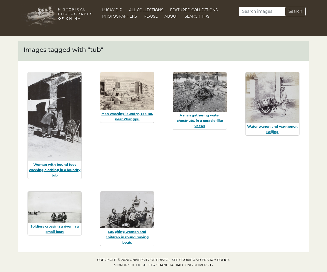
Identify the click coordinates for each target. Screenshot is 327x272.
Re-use (151, 16)
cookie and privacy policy (204, 260)
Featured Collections (194, 10)
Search (295, 11)
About (171, 16)
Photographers (119, 16)
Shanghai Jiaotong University (184, 265)
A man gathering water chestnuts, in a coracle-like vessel (200, 120)
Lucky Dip (112, 10)
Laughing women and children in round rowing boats (127, 237)
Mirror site (124, 265)
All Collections (146, 10)
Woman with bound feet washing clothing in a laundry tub (54, 169)
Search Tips (197, 16)
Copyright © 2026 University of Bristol (133, 260)
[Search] (262, 11)
